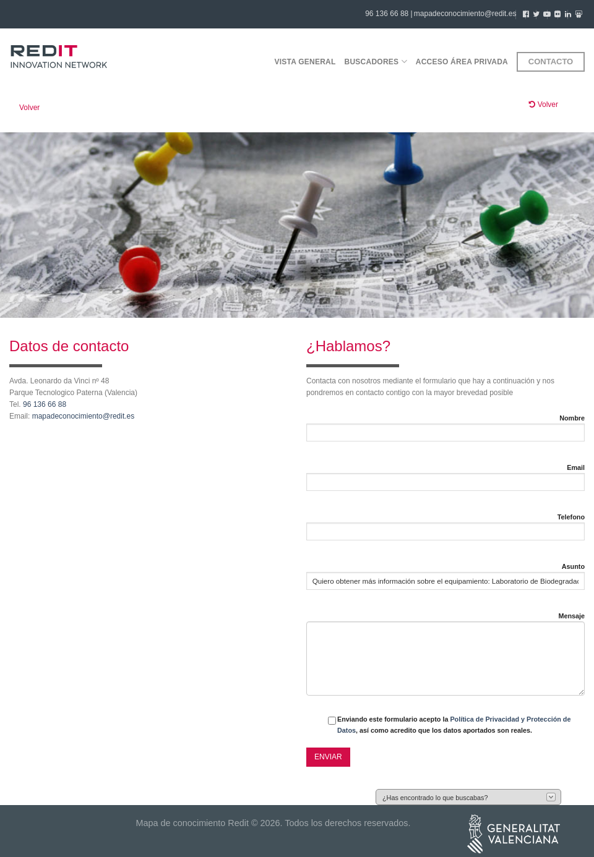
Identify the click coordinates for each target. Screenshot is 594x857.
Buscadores (376, 61)
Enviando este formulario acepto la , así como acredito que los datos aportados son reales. (453, 724)
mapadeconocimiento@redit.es (465, 13)
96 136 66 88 (44, 404)
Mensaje (571, 616)
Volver (29, 107)
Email (576, 467)
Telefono (571, 517)
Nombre (572, 418)
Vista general (304, 62)
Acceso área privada (462, 62)
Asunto (573, 566)
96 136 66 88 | (389, 13)
